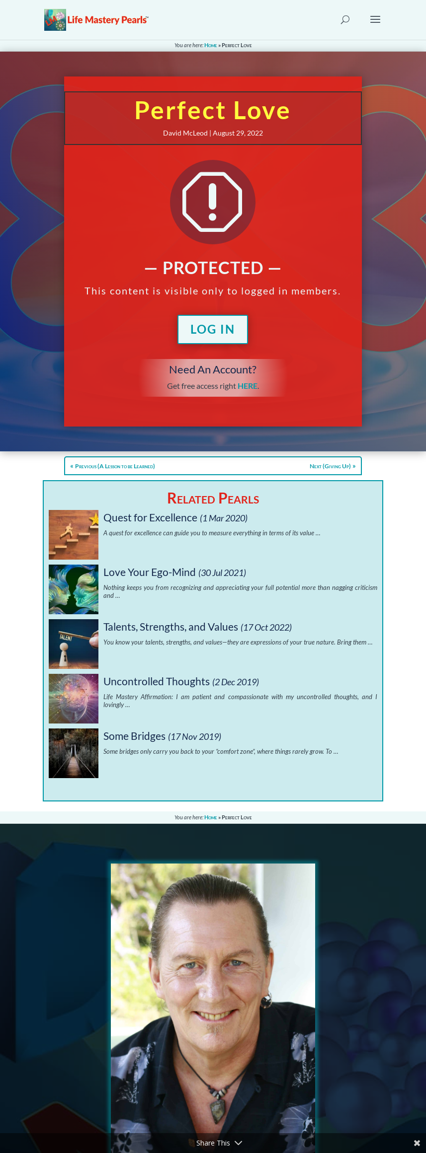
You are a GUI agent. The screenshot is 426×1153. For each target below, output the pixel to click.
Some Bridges (134, 735)
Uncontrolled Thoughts (156, 681)
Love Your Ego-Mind (149, 572)
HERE (247, 385)
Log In (212, 329)
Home (210, 45)
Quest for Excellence (150, 517)
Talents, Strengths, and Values (170, 626)
